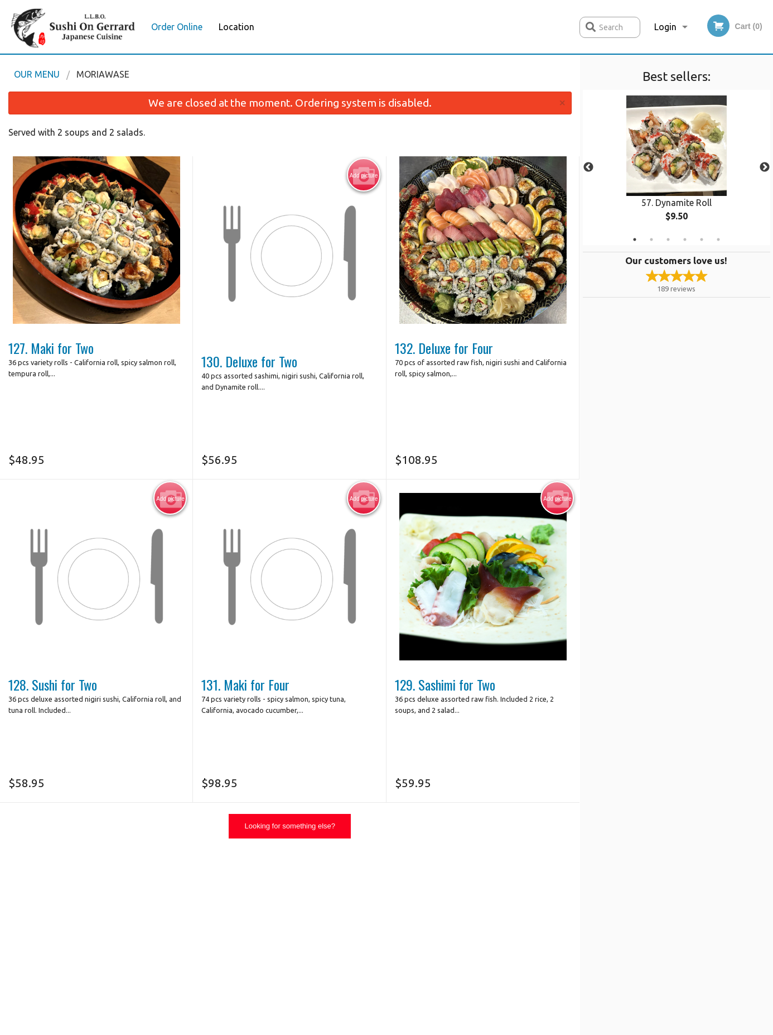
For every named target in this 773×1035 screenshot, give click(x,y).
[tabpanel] (677, 167)
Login (665, 27)
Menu (357, 890)
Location (236, 27)
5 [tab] (701, 239)
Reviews (454, 890)
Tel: (564, 918)
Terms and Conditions (477, 904)
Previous (588, 167)
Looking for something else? (289, 826)
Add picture (364, 175)
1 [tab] (634, 239)
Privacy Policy (463, 918)
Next (764, 167)
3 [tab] (668, 239)
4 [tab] (684, 239)
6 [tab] (718, 239)
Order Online (176, 27)
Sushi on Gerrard (159, 877)
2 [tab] (651, 239)
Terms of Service (405, 1027)
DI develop (404, 997)
